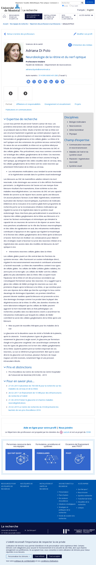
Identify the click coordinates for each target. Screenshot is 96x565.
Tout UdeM (73, 6)
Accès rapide (83, 483)
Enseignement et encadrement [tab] (58, 104)
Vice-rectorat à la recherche (66, 484)
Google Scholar (57, 81)
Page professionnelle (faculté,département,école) (34, 81)
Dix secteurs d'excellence (63, 499)
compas (81, 508)
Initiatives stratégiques (67, 504)
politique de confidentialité (24, 561)
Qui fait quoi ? (83, 489)
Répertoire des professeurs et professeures (45, 24)
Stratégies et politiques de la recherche (64, 510)
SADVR (64, 432)
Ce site (65, 6)
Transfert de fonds (85, 499)
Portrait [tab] (9, 104)
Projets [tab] (78, 104)
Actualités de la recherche (83, 503)
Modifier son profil (84, 34)
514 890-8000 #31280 (48, 75)
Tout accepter (54, 556)
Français (81, 10)
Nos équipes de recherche (19, 24)
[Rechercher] (82, 2)
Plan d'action (63, 495)
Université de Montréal (10, 7)
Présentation (63, 492)
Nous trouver (83, 492)
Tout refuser (39, 556)
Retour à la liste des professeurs (21, 34)
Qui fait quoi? (31, 530)
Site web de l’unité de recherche (40, 81)
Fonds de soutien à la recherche (67, 517)
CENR (88, 432)
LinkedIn (51, 81)
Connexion (54, 3)
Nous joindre (66, 427)
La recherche (30, 10)
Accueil (5, 24)
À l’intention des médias (82, 45)
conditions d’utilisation (49, 561)
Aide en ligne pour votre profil (40, 427)
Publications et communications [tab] (19, 109)
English (90, 10)
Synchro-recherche (85, 495)
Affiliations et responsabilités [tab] (28, 104)
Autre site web (62, 81)
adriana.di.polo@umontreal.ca (38, 69)
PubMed (45, 81)
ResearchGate (28, 81)
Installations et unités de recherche (46, 486)
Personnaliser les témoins (19, 556)
